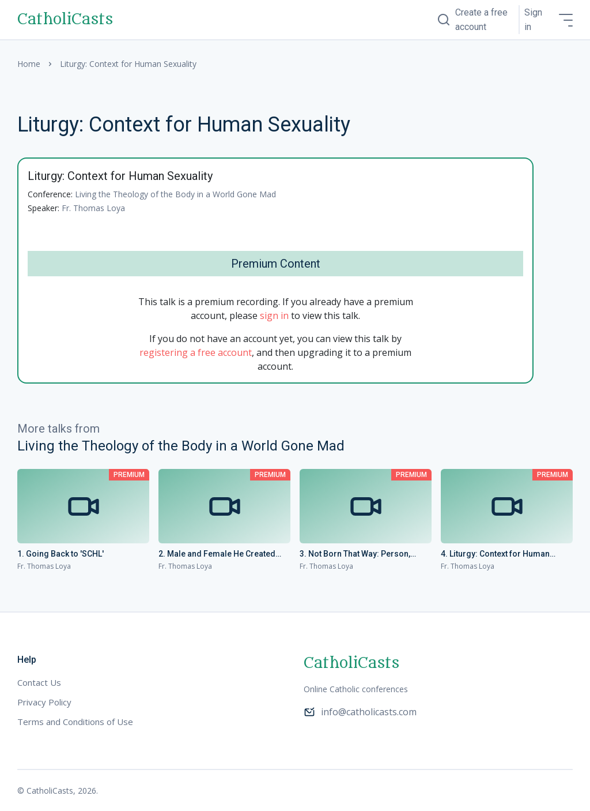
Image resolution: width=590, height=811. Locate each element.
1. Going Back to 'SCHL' (60, 553)
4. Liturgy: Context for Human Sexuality (495, 554)
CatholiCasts (65, 19)
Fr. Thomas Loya (93, 207)
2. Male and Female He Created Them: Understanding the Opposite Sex (223, 554)
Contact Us (39, 682)
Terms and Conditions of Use (75, 721)
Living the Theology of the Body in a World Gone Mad (175, 194)
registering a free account (195, 352)
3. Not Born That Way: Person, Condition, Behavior (355, 554)
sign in (274, 315)
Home (28, 63)
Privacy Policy (44, 702)
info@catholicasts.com (360, 711)
